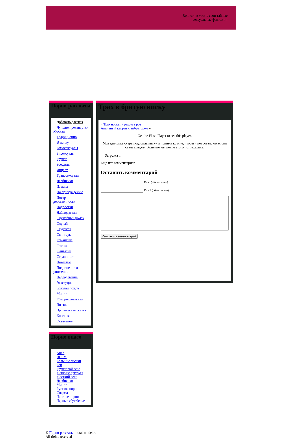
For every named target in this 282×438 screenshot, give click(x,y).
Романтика (57, 240)
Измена (54, 186)
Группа (54, 159)
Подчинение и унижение (58, 269)
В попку (55, 142)
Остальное (57, 321)
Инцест (54, 170)
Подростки (57, 207)
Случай (54, 223)
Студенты (56, 229)
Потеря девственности (57, 199)
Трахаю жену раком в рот (115, 124)
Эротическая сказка (63, 310)
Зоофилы (56, 164)
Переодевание (59, 277)
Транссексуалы (60, 175)
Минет (54, 294)
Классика (56, 316)
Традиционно (59, 137)
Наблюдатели (59, 212)
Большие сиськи (61, 361)
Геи (51, 365)
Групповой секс (60, 369)
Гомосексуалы (59, 148)
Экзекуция (57, 283)
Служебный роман (63, 218)
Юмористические (62, 299)
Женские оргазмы (62, 373)
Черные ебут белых (63, 400)
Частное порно (60, 397)
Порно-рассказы (53, 432)
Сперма (54, 393)
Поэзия (54, 305)
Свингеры (56, 234)
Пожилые (56, 262)
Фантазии (56, 251)
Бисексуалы (58, 153)
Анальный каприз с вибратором (116, 128)
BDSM (54, 357)
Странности (58, 256)
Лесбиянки (57, 181)
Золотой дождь (60, 288)
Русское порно (59, 389)
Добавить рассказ (62, 122)
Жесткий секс (59, 377)
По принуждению (62, 192)
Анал (53, 353)
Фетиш (54, 245)
